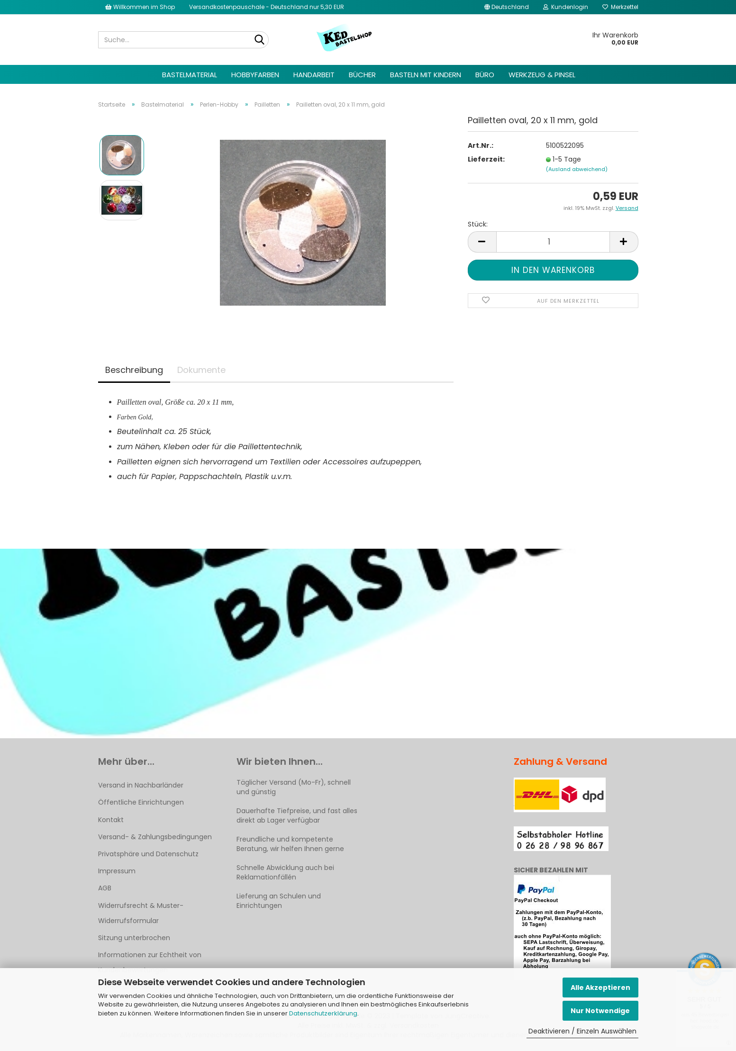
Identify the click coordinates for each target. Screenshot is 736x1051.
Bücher (362, 75)
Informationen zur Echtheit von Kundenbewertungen (149, 962)
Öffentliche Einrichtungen (141, 802)
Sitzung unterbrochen (134, 937)
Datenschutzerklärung (323, 1013)
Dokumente (201, 370)
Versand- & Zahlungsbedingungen (155, 837)
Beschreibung (134, 370)
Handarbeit (314, 75)
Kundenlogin (565, 7)
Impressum (117, 871)
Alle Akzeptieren (600, 987)
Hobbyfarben (255, 75)
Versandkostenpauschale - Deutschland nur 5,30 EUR (266, 7)
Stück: (478, 224)
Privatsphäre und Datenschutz (148, 854)
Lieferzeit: (486, 159)
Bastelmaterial (189, 75)
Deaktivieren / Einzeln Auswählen (582, 1031)
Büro (484, 75)
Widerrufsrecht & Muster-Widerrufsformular (140, 913)
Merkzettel (620, 7)
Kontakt (111, 819)
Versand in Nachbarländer (140, 785)
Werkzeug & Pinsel (542, 75)
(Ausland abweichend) (577, 169)
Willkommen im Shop (140, 7)
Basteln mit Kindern (425, 75)
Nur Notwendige (600, 1010)
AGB (104, 888)
